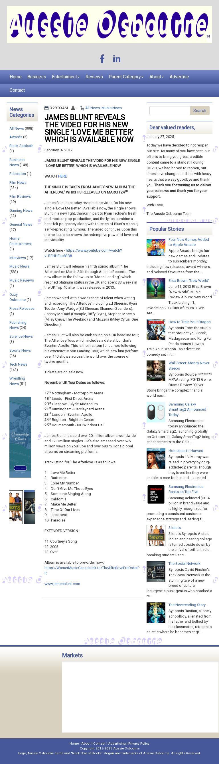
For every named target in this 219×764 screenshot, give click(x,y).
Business (36, 77)
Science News (21, 336)
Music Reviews (21, 280)
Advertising (117, 743)
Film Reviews (20, 196)
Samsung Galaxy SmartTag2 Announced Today (187, 409)
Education (17, 174)
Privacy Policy (138, 743)
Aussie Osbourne (126, 748)
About (156, 77)
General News (20, 224)
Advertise (179, 77)
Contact (17, 90)
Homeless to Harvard (186, 451)
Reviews (94, 77)
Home (16, 77)
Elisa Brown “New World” (189, 280)
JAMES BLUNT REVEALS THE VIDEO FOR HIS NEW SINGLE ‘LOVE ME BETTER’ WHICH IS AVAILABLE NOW (88, 128)
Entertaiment (66, 77)
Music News (112, 108)
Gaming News (21, 210)
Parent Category (126, 77)
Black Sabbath (21, 146)
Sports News (20, 350)
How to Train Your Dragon (190, 322)
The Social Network (184, 563)
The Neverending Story (187, 605)
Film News (18, 182)
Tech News (18, 364)
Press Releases (22, 308)
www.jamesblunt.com (62, 584)
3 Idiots (175, 527)
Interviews (17, 258)
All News (92, 108)
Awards (15, 137)
